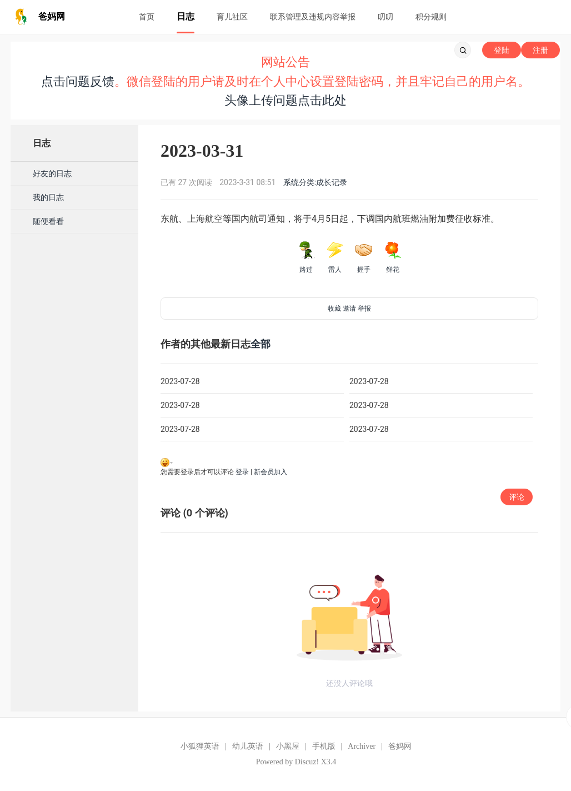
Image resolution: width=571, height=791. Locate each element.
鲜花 (393, 257)
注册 (540, 50)
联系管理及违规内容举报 (312, 16)
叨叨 (385, 16)
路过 (306, 257)
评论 (516, 496)
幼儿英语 (247, 746)
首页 (146, 16)
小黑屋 (287, 746)
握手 (364, 257)
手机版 (323, 746)
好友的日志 (52, 173)
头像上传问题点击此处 (285, 100)
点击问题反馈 (77, 81)
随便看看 (48, 221)
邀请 (349, 308)
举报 (364, 308)
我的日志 (48, 197)
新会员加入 (270, 472)
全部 (261, 344)
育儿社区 (232, 16)
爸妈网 (400, 746)
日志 (185, 16)
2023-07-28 (180, 381)
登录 (242, 472)
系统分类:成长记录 (315, 182)
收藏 (334, 308)
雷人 (335, 257)
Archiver (361, 746)
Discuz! (307, 762)
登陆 (501, 50)
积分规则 (431, 16)
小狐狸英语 (200, 746)
